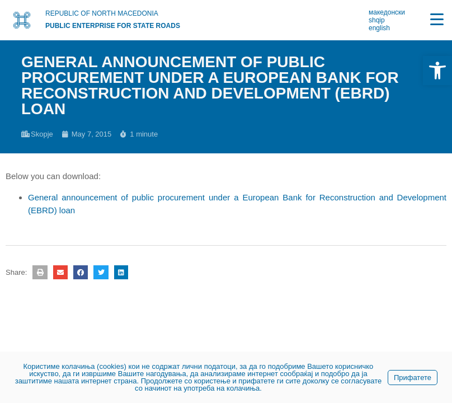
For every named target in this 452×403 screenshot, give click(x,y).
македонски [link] (387, 12)
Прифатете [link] (412, 377)
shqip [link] (377, 20)
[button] (39, 272)
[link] (437, 70)
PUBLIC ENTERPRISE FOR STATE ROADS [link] (112, 26)
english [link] (379, 28)
